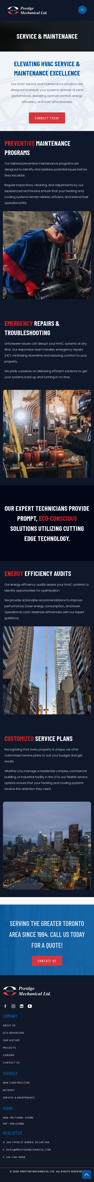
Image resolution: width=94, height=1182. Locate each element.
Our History (11, 1040)
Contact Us (47, 961)
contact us (11, 1062)
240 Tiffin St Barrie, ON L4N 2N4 (28, 1142)
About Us (9, 1025)
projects (9, 1047)
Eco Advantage (13, 1032)
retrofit (9, 1090)
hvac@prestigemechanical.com (28, 1149)
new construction (16, 1082)
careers (9, 1055)
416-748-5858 (15, 1157)
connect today (47, 118)
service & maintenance (19, 1097)
